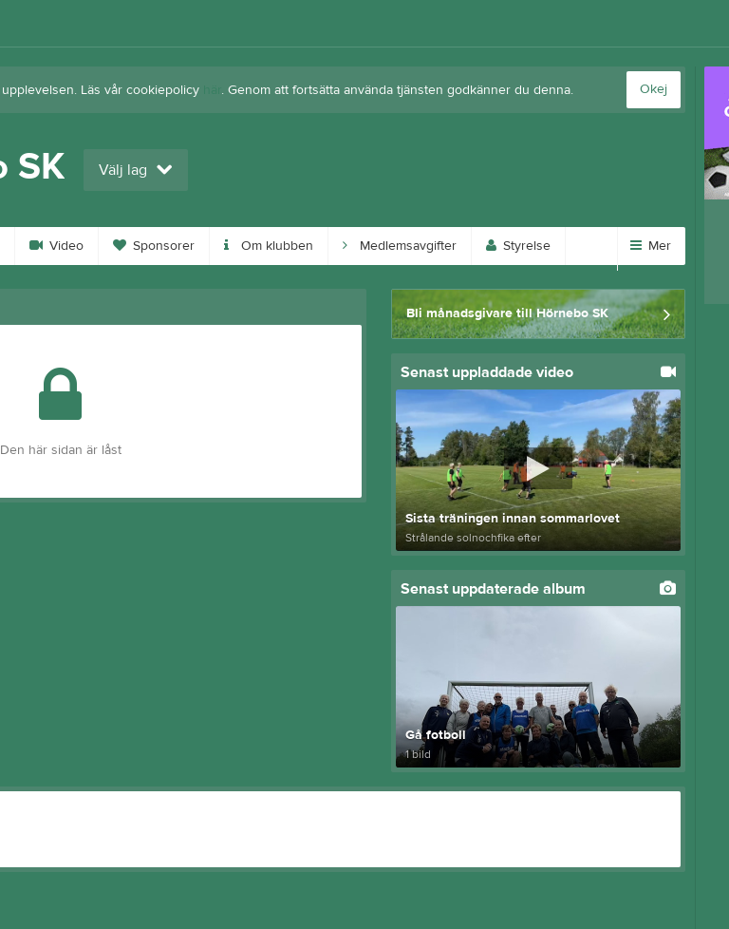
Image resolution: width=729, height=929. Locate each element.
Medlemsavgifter (400, 246)
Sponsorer (154, 246)
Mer (650, 246)
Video (56, 246)
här (212, 90)
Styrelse (518, 246)
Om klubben (268, 246)
